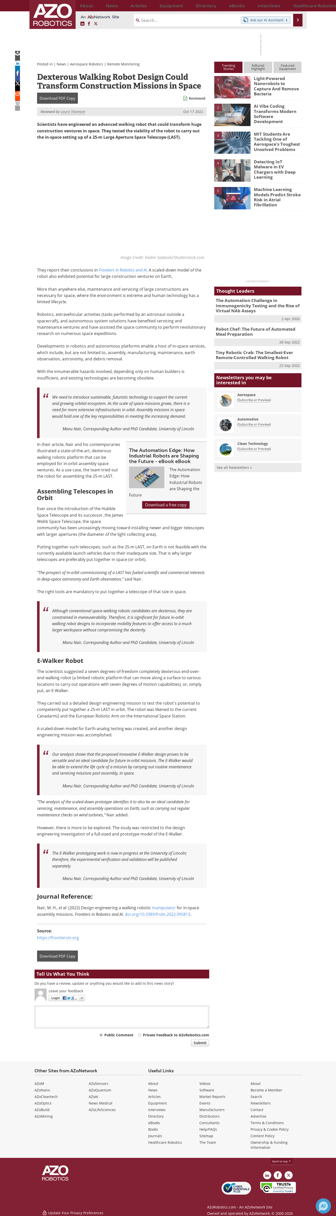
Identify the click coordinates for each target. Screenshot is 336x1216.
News (61, 64)
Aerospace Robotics (86, 64)
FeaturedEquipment (287, 67)
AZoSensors (98, 1083)
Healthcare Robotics (165, 1142)
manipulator (164, 907)
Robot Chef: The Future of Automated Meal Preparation (257, 329)
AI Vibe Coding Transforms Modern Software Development (276, 110)
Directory (156, 1116)
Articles (154, 1096)
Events (204, 1103)
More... (296, 5)
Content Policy (262, 1135)
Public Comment (118, 1035)
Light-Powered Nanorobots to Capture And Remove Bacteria (276, 83)
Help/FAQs (208, 1129)
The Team (207, 1142)
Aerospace (246, 390)
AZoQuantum (100, 1090)
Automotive (247, 414)
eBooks (154, 1122)
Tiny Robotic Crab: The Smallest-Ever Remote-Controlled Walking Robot (251, 351)
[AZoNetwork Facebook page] (89, 24)
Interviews (157, 1109)
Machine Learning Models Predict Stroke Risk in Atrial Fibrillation (277, 194)
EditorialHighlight (258, 67)
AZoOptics (43, 1103)
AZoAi (93, 1096)
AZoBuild (42, 1109)
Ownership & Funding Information (269, 1145)
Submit (200, 1042)
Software (206, 1090)
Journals (155, 1135)
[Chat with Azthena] (323, 1205)
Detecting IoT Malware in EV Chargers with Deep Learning (275, 166)
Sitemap (206, 1135)
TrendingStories (228, 67)
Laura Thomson (72, 111)
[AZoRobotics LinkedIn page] (82, 24)
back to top (281, 1161)
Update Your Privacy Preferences (72, 1209)
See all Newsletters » (234, 463)
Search (256, 1096)
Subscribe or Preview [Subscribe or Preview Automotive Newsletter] (254, 420)
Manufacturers (212, 1109)
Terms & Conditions (267, 1122)
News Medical (100, 1103)
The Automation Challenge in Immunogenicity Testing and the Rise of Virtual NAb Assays (254, 305)
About (153, 1083)
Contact (257, 1109)
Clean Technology (252, 439)
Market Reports (212, 1096)
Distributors (209, 1116)
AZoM (39, 1083)
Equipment (157, 1103)
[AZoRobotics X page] (96, 24)
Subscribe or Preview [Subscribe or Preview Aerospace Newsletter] (254, 395)
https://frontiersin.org (58, 938)
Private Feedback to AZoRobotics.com (176, 1035)
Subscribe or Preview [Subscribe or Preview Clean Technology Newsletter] (254, 444)
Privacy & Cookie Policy (270, 1129)
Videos (204, 1083)
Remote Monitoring (123, 64)
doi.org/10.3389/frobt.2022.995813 (157, 914)
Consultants (209, 1122)
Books (153, 1129)
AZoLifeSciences (102, 1109)
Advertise (258, 1116)
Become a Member (266, 1090)
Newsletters (261, 1103)
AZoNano (42, 1090)
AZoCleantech (46, 1096)
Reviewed (197, 98)
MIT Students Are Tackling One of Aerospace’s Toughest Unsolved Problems (274, 140)
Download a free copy (166, 505)
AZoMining (44, 1116)
